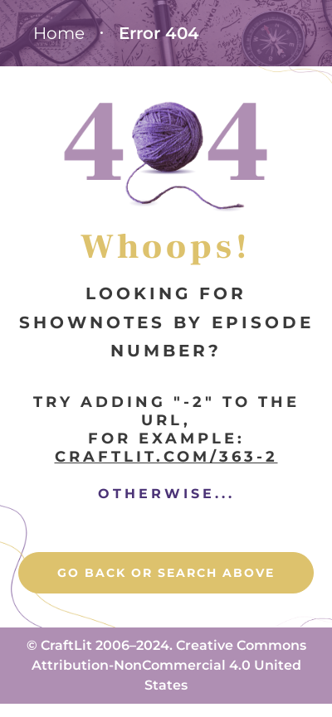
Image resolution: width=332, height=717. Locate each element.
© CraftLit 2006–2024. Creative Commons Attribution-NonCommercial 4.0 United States (166, 665)
